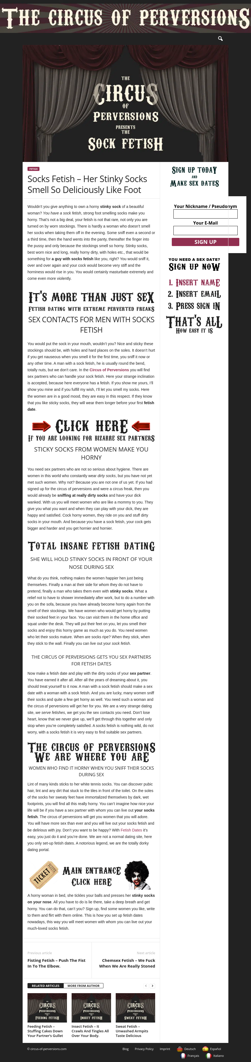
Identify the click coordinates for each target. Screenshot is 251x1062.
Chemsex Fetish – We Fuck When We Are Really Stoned (127, 963)
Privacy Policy (144, 1049)
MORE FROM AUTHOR (83, 986)
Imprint (165, 1049)
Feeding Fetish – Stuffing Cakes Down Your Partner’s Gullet (45, 1031)
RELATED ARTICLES (45, 986)
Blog (125, 1049)
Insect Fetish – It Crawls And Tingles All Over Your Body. (90, 1031)
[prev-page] (146, 986)
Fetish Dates (131, 830)
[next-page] (152, 986)
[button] (220, 39)
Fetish (33, 169)
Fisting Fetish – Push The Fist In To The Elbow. (56, 963)
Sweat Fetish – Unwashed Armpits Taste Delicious (132, 1031)
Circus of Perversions (109, 370)
